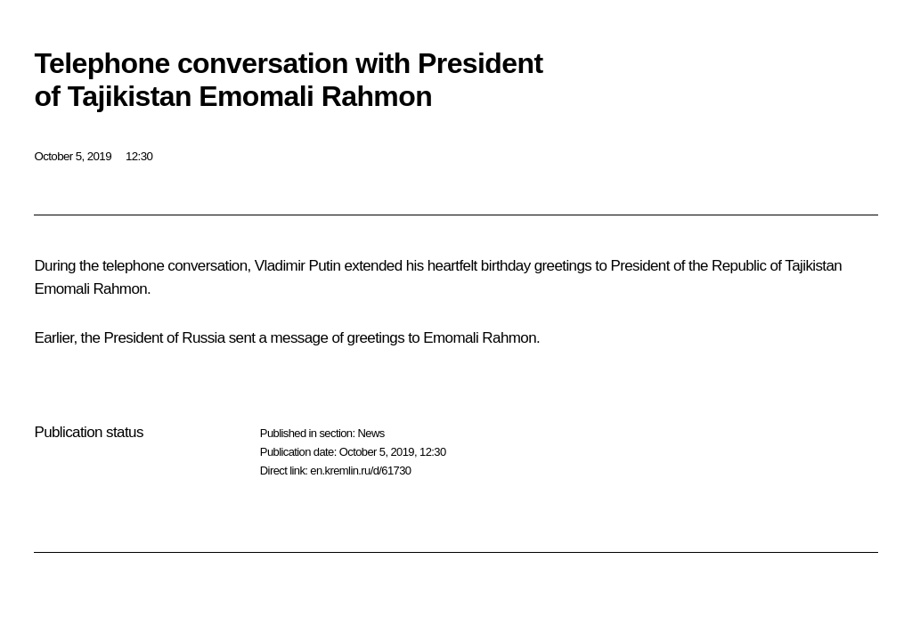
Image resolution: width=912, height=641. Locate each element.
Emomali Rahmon (90, 288)
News (370, 433)
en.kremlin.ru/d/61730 (360, 470)
